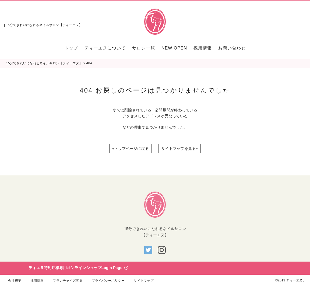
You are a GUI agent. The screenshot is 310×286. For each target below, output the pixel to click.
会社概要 (14, 281)
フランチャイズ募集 (67, 281)
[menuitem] (72, 48)
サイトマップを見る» (179, 148)
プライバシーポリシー (108, 281)
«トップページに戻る (130, 148)
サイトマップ (144, 281)
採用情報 (37, 281)
